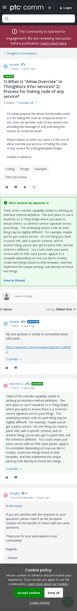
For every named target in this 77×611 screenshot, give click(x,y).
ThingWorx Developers (21, 53)
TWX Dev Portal (15, 177)
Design (24, 169)
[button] (4, 9)
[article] (38, 345)
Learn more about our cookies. (48, 584)
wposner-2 (16, 384)
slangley (14, 493)
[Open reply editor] (38, 296)
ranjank (14, 64)
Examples (40, 169)
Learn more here (53, 43)
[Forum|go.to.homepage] (24, 8)
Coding (10, 169)
